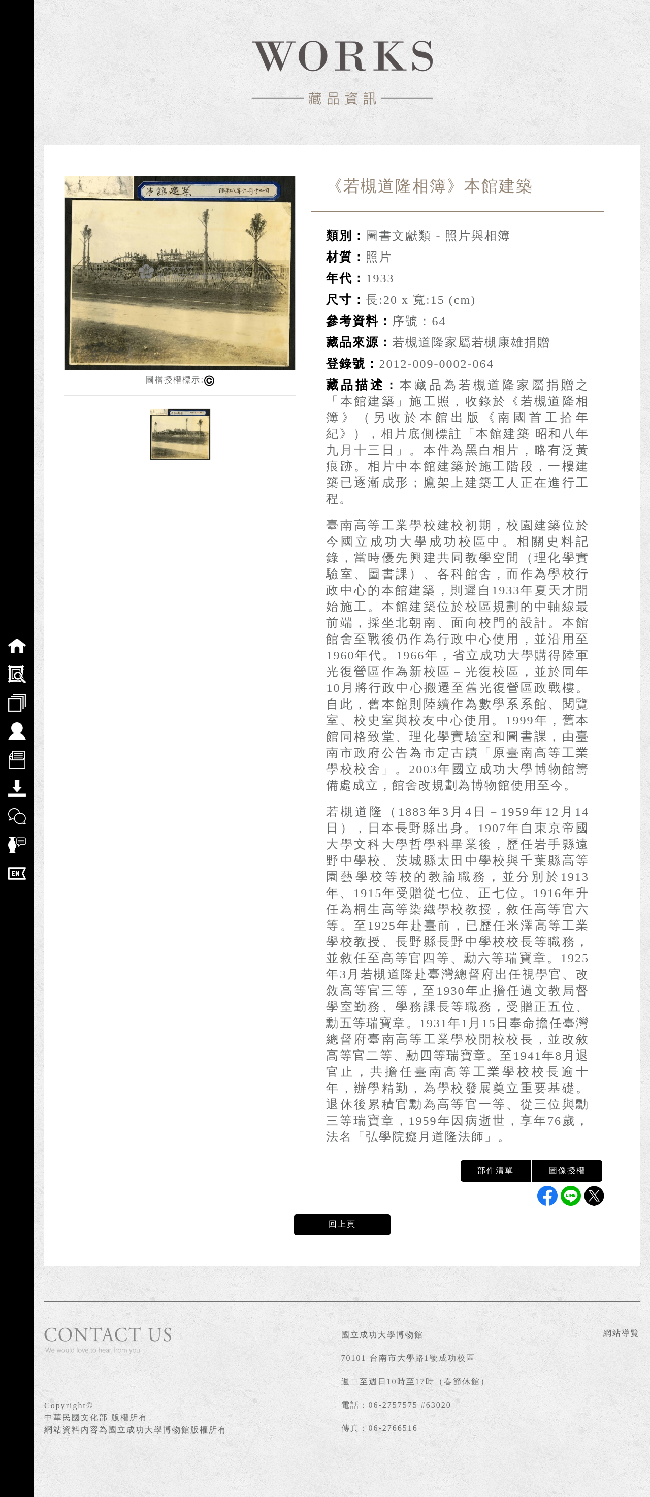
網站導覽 (621, 1333)
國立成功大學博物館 (382, 1334)
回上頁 (342, 1224)
